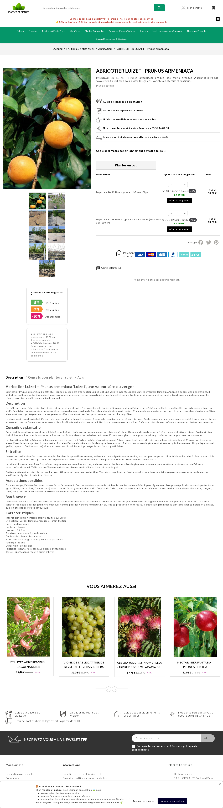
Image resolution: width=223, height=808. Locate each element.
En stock (179, 194)
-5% (36, 302)
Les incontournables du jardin (167, 31)
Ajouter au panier (179, 200)
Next (114, 689)
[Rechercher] (97, 7)
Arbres (20, 31)
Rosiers (144, 31)
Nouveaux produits (196, 31)
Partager (200, 242)
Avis (80, 377)
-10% (36, 316)
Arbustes (33, 31)
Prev (108, 689)
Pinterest (216, 242)
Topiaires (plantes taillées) (122, 31)
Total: (212, 192)
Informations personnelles (20, 773)
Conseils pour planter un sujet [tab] (50, 377)
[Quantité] (178, 184)
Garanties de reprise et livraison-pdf (82, 773)
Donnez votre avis (206, 77)
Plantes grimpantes (94, 31)
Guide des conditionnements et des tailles (85, 778)
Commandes (12, 778)
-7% (36, 309)
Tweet (208, 242)
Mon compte (14, 764)
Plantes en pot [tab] (126, 165)
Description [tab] (14, 377)
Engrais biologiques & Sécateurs (111, 39)
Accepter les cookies (172, 801)
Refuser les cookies (143, 801)
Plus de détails (105, 85)
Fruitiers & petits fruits (53, 31)
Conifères (75, 31)
